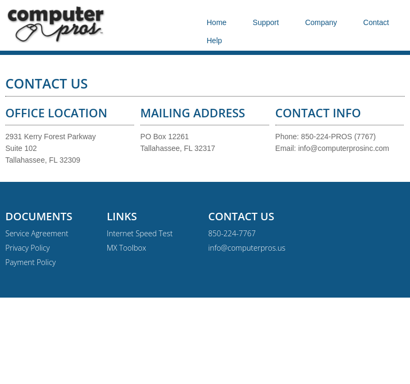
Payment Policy (30, 262)
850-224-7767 (232, 233)
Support (266, 22)
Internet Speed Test (139, 233)
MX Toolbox (126, 248)
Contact (376, 22)
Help (214, 40)
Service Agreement (36, 233)
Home (216, 22)
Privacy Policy (27, 248)
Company (321, 22)
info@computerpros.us (247, 248)
